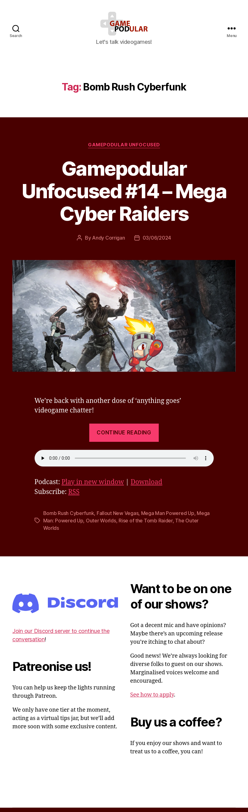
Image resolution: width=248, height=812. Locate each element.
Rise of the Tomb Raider (146, 524)
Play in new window (92, 486)
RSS (74, 496)
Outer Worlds (101, 524)
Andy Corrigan (108, 242)
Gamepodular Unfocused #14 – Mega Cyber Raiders (124, 195)
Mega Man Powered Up (167, 517)
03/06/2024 (157, 242)
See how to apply (152, 698)
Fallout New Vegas (117, 517)
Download (146, 486)
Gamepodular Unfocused (124, 149)
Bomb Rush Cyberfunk (68, 517)
